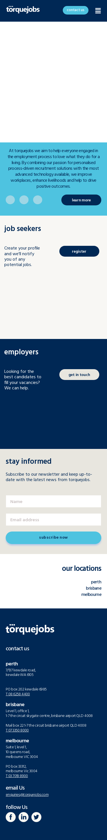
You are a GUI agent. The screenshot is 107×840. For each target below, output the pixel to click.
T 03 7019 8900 (17, 776)
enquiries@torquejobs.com (27, 795)
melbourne (91, 594)
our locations (81, 569)
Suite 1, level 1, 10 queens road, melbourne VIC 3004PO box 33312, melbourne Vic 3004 (22, 759)
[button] (75, 10)
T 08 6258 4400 (18, 694)
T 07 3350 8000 (17, 730)
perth (96, 582)
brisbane (93, 588)
